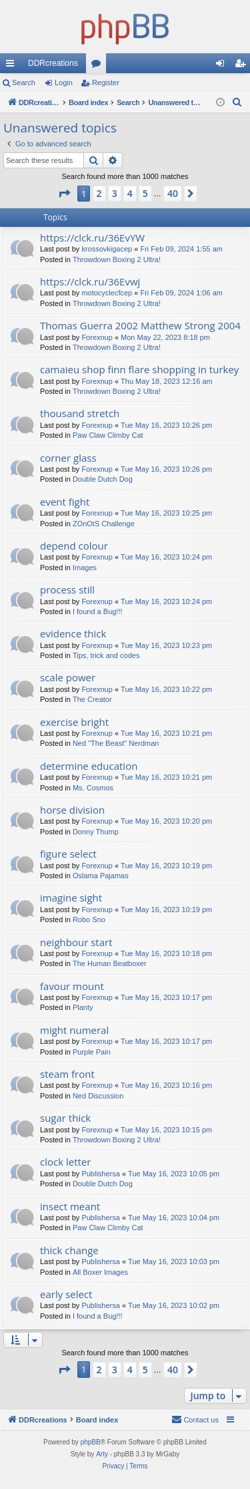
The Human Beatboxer (110, 963)
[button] (64, 194)
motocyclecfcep (106, 293)
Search (23, 82)
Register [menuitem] (243, 66)
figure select (68, 853)
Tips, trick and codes (106, 655)
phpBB (91, 1442)
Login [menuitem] (223, 66)
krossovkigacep (106, 249)
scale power (67, 677)
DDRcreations (53, 63)
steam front (67, 1073)
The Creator (92, 699)
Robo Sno (89, 919)
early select (66, 1294)
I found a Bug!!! (98, 611)
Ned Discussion (98, 1096)
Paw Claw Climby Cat (108, 435)
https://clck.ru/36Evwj (90, 281)
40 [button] (172, 193)
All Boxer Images (100, 1272)
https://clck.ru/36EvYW (92, 237)
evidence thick (73, 633)
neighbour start (76, 942)
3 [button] (114, 193)
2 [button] (99, 193)
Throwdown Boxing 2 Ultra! (117, 259)
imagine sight (71, 897)
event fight (64, 501)
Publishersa (100, 1174)
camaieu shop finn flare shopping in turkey (139, 369)
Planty (83, 1007)
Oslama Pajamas (101, 876)
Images (85, 568)
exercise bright (74, 722)
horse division (72, 809)
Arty (102, 1454)
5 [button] (145, 193)
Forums (98, 66)
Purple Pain (92, 1052)
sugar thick (65, 1117)
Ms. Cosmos (93, 788)
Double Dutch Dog (103, 479)
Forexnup (96, 337)
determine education (88, 765)
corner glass (68, 457)
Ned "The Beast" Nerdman (116, 743)
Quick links (12, 66)
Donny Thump (96, 832)
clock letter (65, 1161)
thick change (69, 1250)
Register (105, 82)
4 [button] (130, 193)
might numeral (74, 1030)
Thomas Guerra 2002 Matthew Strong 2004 (140, 325)
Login (64, 82)
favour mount (72, 986)
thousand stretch (79, 413)
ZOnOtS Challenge (104, 524)
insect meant (70, 1206)
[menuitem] (237, 102)
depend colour (74, 545)
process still (67, 589)
